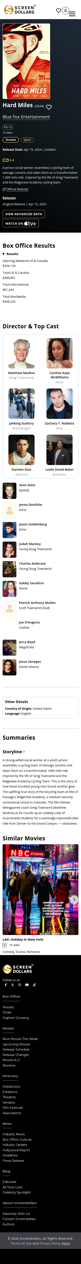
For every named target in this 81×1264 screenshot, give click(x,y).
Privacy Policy (51, 1243)
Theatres (9, 1097)
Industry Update (15, 1145)
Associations (12, 1113)
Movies (8, 1028)
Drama (11, 140)
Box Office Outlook (17, 1140)
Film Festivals (13, 1108)
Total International (16, 284)
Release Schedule (16, 1049)
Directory (10, 1076)
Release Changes (16, 1055)
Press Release (13, 1161)
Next (74, 899)
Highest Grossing (16, 1018)
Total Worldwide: (14, 296)
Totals (7, 1012)
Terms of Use (22, 1243)
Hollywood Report (16, 1150)
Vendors (9, 1102)
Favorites (58, 10)
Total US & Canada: (16, 273)
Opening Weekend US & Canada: (25, 261)
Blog (6, 1171)
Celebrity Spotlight (17, 1192)
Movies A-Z (11, 1060)
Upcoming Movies (16, 1044)
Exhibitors (10, 1092)
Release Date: (13, 149)
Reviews (9, 1065)
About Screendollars (20, 1203)
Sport (27, 140)
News (7, 1124)
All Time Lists (12, 1187)
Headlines (10, 1155)
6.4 (12, 160)
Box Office (11, 996)
